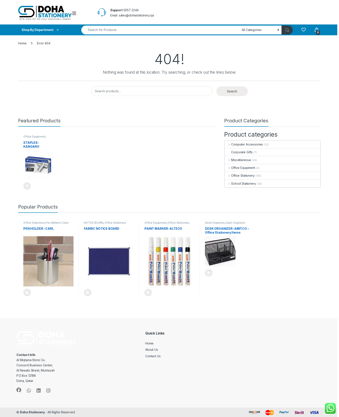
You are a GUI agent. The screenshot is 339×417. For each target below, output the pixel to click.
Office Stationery (239, 175)
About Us (151, 349)
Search (232, 91)
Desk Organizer (214, 222)
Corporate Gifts (239, 152)
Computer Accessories (244, 144)
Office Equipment (34, 136)
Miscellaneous (238, 160)
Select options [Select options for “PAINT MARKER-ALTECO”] (148, 292)
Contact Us (153, 356)
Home (22, 43)
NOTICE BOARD (93, 222)
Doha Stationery (32, 412)
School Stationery (240, 183)
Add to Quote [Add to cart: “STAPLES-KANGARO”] (27, 186)
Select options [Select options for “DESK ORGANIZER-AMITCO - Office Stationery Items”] (209, 272)
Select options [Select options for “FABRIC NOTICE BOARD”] (87, 292)
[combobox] (160, 30)
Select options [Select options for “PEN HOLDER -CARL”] (27, 292)
